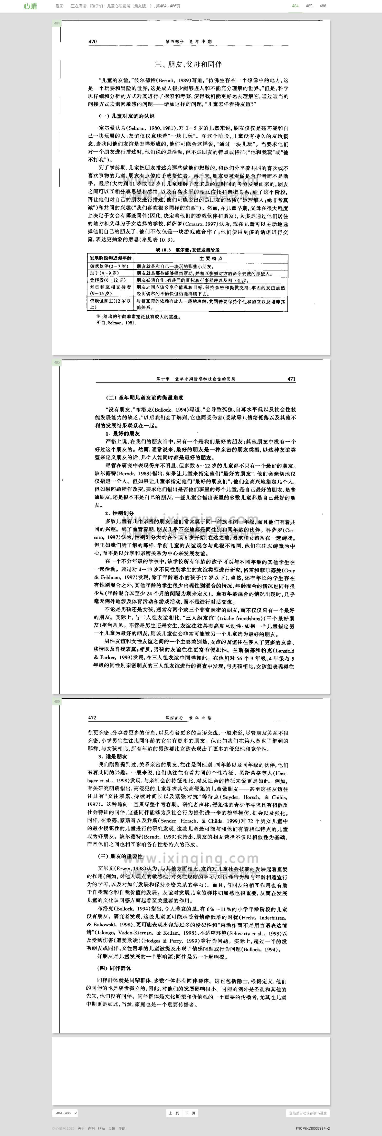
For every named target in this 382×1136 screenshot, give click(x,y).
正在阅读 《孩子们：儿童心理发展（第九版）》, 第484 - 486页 (125, 6)
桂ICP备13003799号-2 (313, 1128)
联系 (101, 1128)
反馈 (111, 1128)
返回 (60, 6)
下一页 (190, 1113)
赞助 (122, 1128)
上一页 (174, 1113)
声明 (91, 1128)
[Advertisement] (191, 1071)
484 (295, 6)
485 (309, 6)
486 (323, 6)
